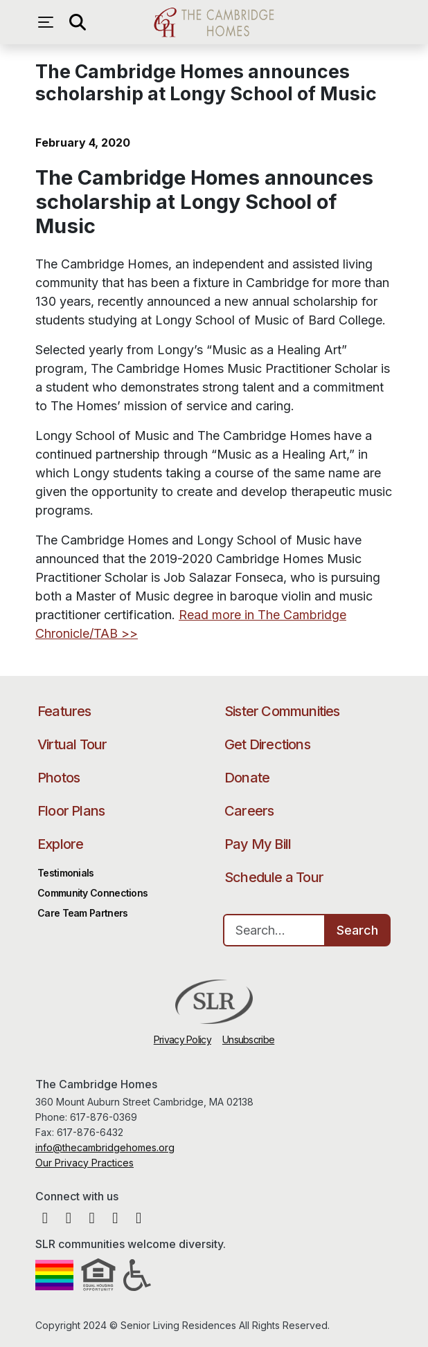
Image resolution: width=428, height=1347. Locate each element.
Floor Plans (71, 811)
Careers (249, 811)
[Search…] (274, 930)
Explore (60, 844)
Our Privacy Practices (84, 1163)
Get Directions (267, 744)
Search (357, 930)
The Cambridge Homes (214, 22)
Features (64, 711)
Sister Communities (282, 711)
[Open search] (77, 22)
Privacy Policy (182, 1039)
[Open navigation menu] (49, 22)
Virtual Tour (72, 744)
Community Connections (92, 893)
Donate (246, 777)
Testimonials (65, 873)
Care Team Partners (82, 913)
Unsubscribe (248, 1039)
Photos (58, 777)
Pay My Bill (257, 844)
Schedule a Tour (273, 877)
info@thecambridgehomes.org (105, 1147)
